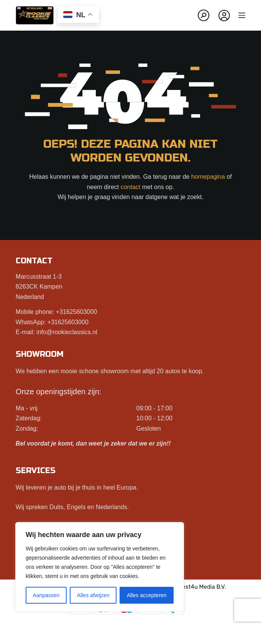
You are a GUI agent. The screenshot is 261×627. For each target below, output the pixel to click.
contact (131, 187)
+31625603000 (76, 312)
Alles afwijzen (93, 595)
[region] (99, 567)
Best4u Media (197, 586)
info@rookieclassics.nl (66, 332)
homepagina (208, 176)
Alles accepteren (147, 595)
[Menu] (241, 15)
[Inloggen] (224, 15)
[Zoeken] (203, 15)
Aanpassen (46, 595)
